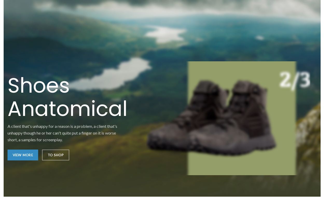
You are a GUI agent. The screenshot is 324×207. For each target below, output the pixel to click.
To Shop (56, 155)
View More (23, 155)
